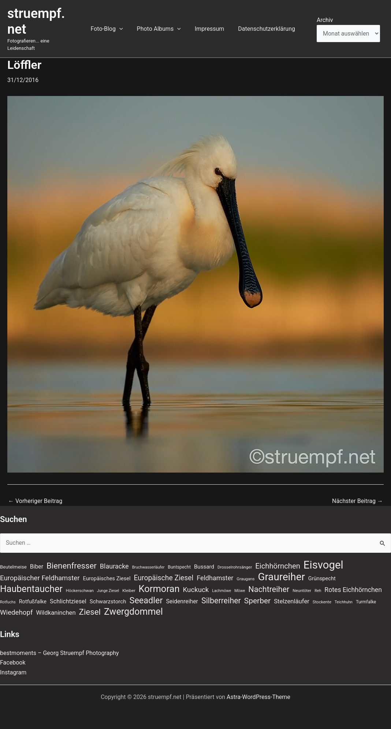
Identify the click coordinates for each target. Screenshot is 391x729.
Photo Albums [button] (163, 29)
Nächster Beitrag (357, 501)
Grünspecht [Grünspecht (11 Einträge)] (322, 578)
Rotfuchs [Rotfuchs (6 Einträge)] (8, 602)
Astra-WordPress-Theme (258, 696)
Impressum (211, 28)
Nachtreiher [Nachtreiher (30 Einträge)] (268, 589)
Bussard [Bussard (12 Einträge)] (204, 566)
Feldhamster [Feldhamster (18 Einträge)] (215, 578)
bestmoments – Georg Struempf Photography (59, 653)
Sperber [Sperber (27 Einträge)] (257, 600)
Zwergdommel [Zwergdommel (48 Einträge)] (133, 612)
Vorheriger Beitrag (35, 501)
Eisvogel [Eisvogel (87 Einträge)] (323, 565)
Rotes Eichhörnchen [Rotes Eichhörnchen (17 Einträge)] (353, 589)
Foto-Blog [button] (113, 29)
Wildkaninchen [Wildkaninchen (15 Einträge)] (55, 612)
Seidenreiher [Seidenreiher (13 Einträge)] (182, 601)
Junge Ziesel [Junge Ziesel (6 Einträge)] (108, 590)
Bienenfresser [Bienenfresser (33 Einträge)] (71, 565)
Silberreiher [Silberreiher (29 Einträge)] (221, 600)
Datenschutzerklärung (265, 28)
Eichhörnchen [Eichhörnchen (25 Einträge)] (277, 566)
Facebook (12, 662)
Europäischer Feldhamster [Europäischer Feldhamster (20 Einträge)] (40, 578)
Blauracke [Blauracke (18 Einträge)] (114, 566)
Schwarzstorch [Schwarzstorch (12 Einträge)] (108, 601)
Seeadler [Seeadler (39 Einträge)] (146, 600)
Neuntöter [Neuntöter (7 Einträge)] (302, 590)
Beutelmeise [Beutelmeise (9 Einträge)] (13, 567)
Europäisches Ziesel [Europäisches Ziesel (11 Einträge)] (107, 578)
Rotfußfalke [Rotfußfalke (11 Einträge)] (32, 601)
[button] (125, 29)
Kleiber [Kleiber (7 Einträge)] (128, 590)
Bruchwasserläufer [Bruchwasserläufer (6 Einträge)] (148, 567)
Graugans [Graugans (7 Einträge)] (245, 578)
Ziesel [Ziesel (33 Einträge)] (90, 612)
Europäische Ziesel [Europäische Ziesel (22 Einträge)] (163, 578)
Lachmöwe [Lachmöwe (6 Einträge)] (221, 590)
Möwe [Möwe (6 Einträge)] (239, 590)
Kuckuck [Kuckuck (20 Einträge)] (196, 590)
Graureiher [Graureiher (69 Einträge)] (281, 577)
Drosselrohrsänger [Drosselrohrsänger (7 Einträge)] (234, 567)
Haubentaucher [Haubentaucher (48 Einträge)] (31, 589)
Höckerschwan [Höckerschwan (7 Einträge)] (80, 590)
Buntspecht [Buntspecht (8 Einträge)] (179, 567)
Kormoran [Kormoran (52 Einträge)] (159, 588)
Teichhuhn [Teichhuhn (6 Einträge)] (344, 602)
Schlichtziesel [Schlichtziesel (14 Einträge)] (68, 601)
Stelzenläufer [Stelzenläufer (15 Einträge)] (291, 601)
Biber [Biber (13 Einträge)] (36, 566)
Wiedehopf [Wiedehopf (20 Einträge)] (16, 612)
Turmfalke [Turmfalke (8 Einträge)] (366, 601)
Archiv (325, 19)
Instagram (13, 672)
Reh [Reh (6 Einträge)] (317, 590)
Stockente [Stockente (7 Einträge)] (322, 601)
